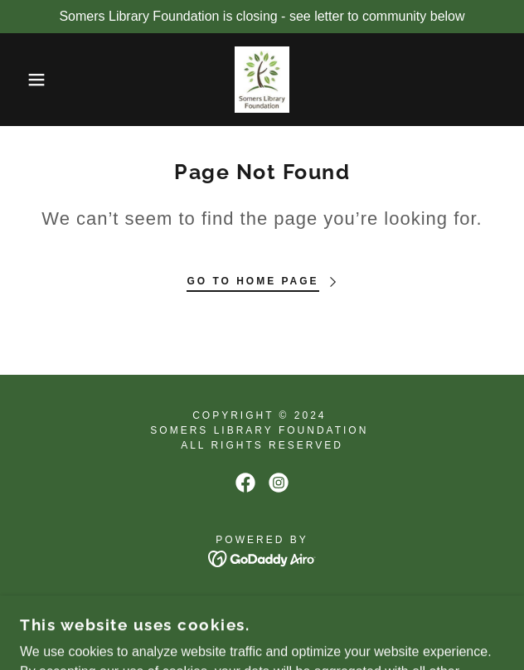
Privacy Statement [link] (262, 626)
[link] (262, 79)
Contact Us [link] (261, 604)
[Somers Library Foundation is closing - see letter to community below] (262, 17)
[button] (35, 79)
